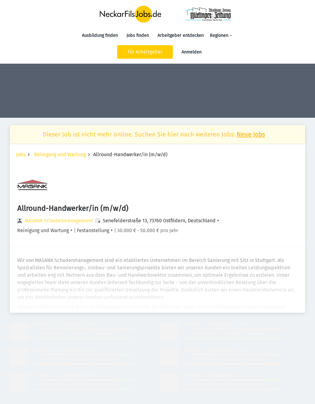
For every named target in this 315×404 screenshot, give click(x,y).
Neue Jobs (251, 134)
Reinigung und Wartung (60, 154)
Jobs (21, 154)
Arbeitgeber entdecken (181, 35)
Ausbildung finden (100, 35)
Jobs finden (137, 35)
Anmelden (191, 52)
